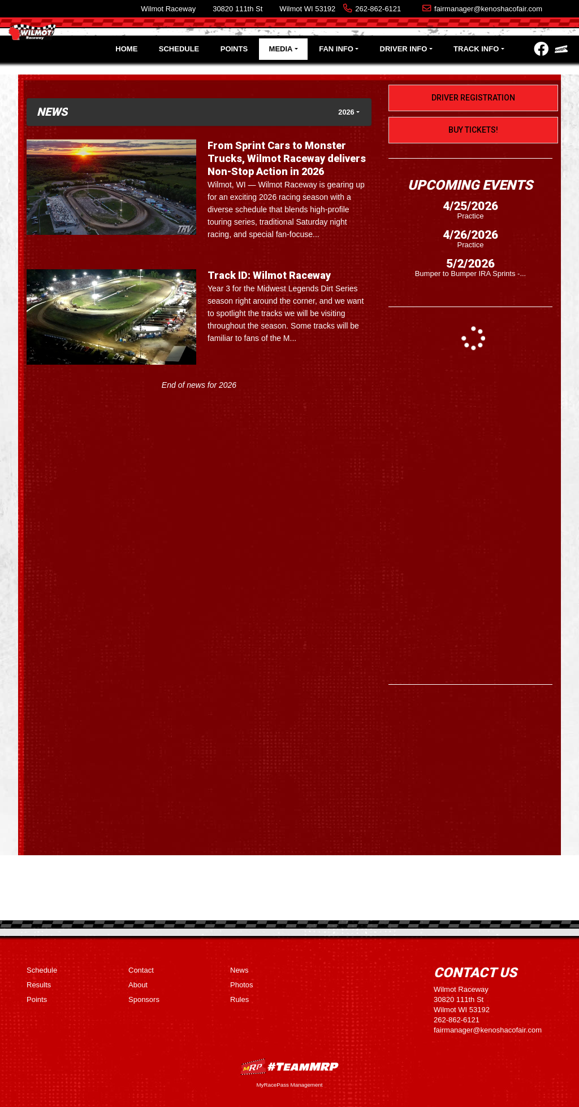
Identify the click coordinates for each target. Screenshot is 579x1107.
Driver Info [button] (403, 49)
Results (39, 985)
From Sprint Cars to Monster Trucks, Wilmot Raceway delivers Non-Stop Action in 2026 (287, 158)
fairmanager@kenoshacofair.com (488, 9)
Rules (239, 999)
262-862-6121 (378, 9)
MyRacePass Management (289, 1085)
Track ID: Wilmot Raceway (269, 275)
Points (234, 49)
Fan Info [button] (336, 49)
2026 (346, 112)
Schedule (179, 49)
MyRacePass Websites (289, 1066)
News (239, 970)
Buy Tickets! (473, 129)
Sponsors (143, 999)
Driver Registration (473, 97)
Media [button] (281, 49)
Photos (241, 985)
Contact (141, 970)
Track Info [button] (476, 49)
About (138, 985)
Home (126, 49)
